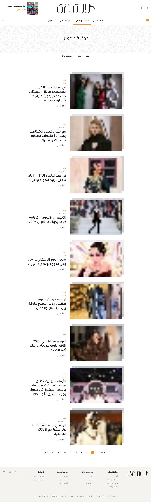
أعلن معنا (100, 499)
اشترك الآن (20, 10)
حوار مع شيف (39, 482)
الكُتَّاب (71, 499)
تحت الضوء (63, 482)
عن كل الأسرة (112, 499)
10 (65, 455)
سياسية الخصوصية (41, 499)
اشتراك (90, 499)
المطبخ (52, 21)
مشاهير (65, 479)
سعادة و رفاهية (111, 486)
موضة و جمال (82, 21)
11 (59, 455)
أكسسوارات (67, 56)
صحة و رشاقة (112, 482)
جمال (79, 56)
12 (53, 455)
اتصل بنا (80, 499)
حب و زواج (114, 489)
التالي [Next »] (45, 455)
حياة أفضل (98, 21)
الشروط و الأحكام (59, 499)
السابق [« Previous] (102, 455)
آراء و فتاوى (63, 486)
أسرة (116, 479)
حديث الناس (65, 21)
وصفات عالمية (39, 479)
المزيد (61, 106)
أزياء (87, 56)
